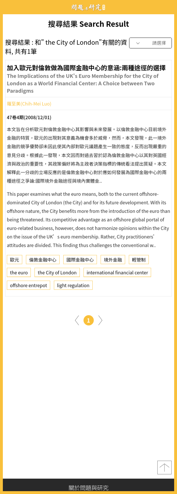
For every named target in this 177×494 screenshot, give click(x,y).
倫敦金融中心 (42, 261)
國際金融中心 (80, 261)
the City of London (57, 274)
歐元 (14, 261)
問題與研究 (88, 7)
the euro (19, 274)
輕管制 (139, 261)
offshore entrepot (28, 287)
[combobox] (150, 43)
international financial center (117, 274)
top (164, 467)
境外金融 (113, 261)
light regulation (73, 287)
